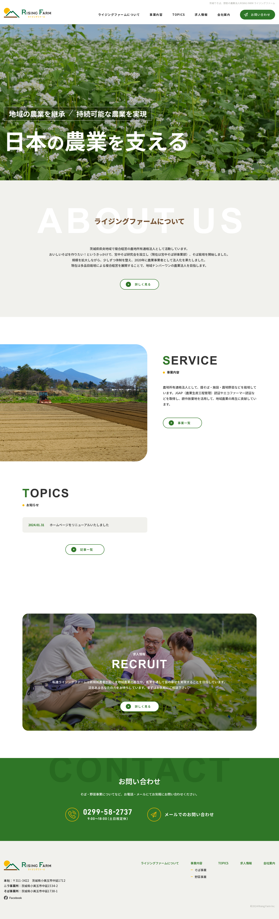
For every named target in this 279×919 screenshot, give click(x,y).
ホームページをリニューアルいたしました (79, 524)
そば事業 (200, 870)
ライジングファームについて (119, 14)
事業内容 (156, 14)
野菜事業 (200, 877)
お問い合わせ (260, 15)
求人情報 (201, 14)
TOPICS (178, 14)
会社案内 (223, 14)
